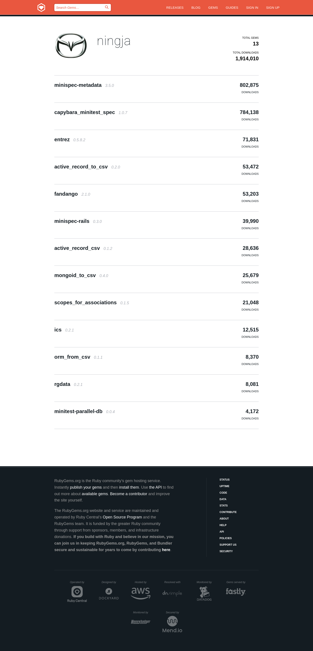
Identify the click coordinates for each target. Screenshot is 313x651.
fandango (72, 194)
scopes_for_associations (91, 302)
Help (223, 525)
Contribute (228, 512)
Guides (232, 7)
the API (155, 487)
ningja (114, 40)
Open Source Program (122, 517)
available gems (95, 494)
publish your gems (86, 487)
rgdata (68, 384)
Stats (224, 505)
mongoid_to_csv (81, 275)
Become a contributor (128, 494)
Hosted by (142, 582)
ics (64, 330)
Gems (213, 7)
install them (129, 487)
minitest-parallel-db (84, 411)
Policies (226, 538)
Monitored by (205, 582)
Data (223, 499)
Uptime (224, 486)
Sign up (273, 7)
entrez (69, 139)
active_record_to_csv (87, 167)
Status (225, 479)
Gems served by (236, 582)
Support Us (228, 544)
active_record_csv (83, 248)
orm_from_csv (78, 357)
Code (223, 492)
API (222, 531)
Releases (174, 7)
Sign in (252, 7)
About (224, 518)
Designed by (110, 582)
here (166, 550)
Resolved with (173, 582)
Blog (195, 7)
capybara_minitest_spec (90, 112)
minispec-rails (78, 221)
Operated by (78, 584)
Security (226, 551)
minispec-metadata (84, 85)
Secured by (174, 612)
